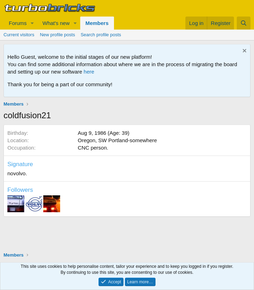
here (89, 72)
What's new (56, 23)
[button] (32, 23)
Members (97, 23)
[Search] (243, 23)
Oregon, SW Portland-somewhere (117, 140)
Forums (18, 23)
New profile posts (57, 34)
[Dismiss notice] (244, 51)
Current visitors (19, 34)
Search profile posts (101, 34)
